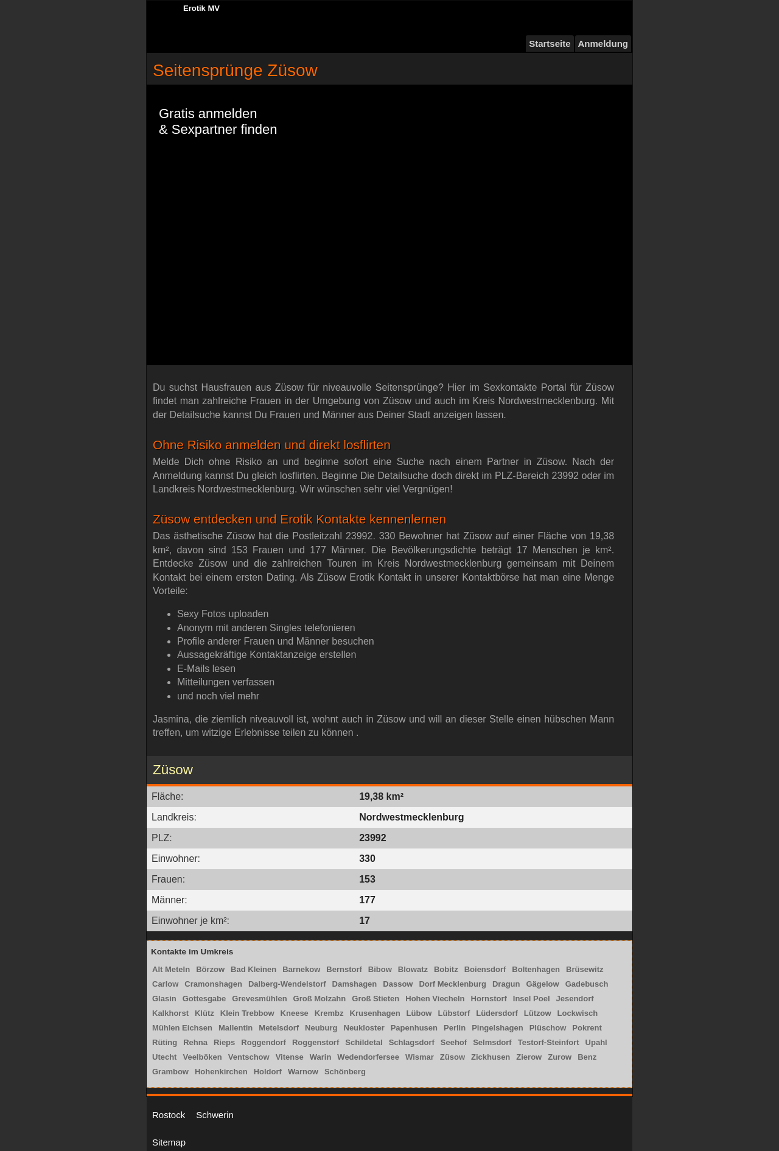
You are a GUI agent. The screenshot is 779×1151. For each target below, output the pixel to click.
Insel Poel (531, 998)
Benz (587, 1057)
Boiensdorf (485, 969)
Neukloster (364, 1027)
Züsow (452, 1057)
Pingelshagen (497, 1027)
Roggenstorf (315, 1042)
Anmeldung (603, 43)
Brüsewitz (584, 969)
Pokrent (586, 1027)
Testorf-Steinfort (548, 1042)
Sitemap (169, 1142)
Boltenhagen (536, 969)
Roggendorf (263, 1042)
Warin (321, 1057)
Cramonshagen (213, 983)
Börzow (210, 969)
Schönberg (345, 1071)
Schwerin (215, 1115)
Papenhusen (414, 1027)
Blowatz (413, 969)
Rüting (164, 1042)
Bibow (380, 969)
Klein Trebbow (247, 1013)
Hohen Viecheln (434, 998)
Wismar (419, 1057)
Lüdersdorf (497, 1013)
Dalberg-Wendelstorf (287, 983)
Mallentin (235, 1027)
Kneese (295, 1013)
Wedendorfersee (368, 1057)
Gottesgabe (204, 998)
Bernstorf (344, 969)
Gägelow (542, 983)
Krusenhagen (375, 1013)
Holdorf (268, 1071)
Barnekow (301, 969)
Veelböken (202, 1057)
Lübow (419, 1013)
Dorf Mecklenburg (452, 983)
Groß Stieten (375, 998)
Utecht (164, 1057)
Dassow (398, 983)
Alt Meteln (171, 969)
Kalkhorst (170, 1013)
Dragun (506, 983)
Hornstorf (489, 998)
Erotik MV (201, 8)
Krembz (329, 1013)
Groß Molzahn (319, 998)
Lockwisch (577, 1013)
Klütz (204, 1013)
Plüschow (548, 1027)
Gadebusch (587, 983)
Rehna (195, 1042)
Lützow (537, 1013)
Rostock (168, 1115)
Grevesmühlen (259, 998)
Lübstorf (454, 1013)
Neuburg (321, 1027)
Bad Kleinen (253, 969)
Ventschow (249, 1057)
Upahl (596, 1042)
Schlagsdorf (412, 1042)
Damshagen (354, 983)
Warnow (303, 1071)
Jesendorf (575, 998)
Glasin (164, 998)
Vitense (290, 1057)
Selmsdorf (492, 1042)
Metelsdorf (279, 1027)
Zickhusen (490, 1057)
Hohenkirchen (221, 1071)
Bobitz (446, 969)
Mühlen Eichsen (182, 1027)
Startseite (549, 43)
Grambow (170, 1071)
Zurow (559, 1057)
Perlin (455, 1027)
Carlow (165, 983)
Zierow (529, 1057)
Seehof (454, 1042)
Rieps (224, 1042)
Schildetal (363, 1042)
